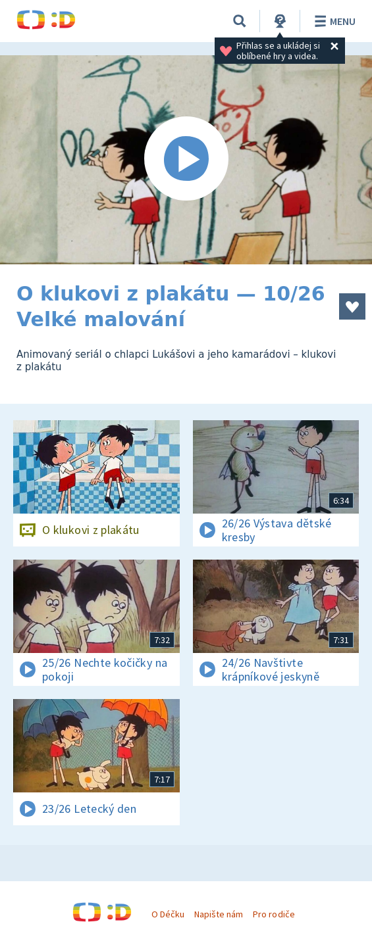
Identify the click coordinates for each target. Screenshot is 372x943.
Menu (333, 21)
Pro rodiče (273, 914)
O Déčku (167, 914)
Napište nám (218, 914)
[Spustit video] (186, 159)
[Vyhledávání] (239, 21)
